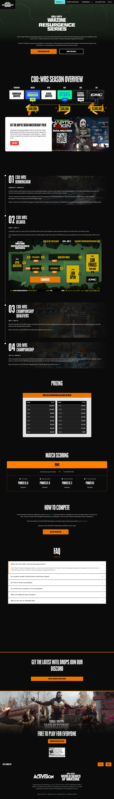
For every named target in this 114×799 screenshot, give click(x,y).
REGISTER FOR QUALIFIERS (55, 532)
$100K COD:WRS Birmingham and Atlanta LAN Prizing (57, 395)
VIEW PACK (14, 143)
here (52, 330)
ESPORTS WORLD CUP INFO (44, 51)
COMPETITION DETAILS (71, 51)
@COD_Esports (83, 521)
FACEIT (51, 514)
